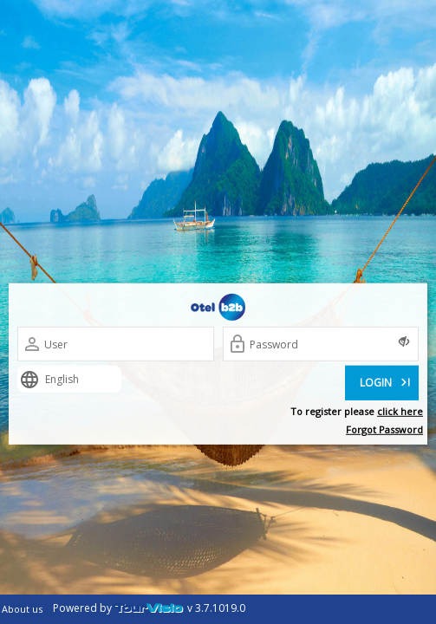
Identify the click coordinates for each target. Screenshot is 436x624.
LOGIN (386, 381)
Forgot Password (384, 429)
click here (400, 411)
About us (22, 608)
